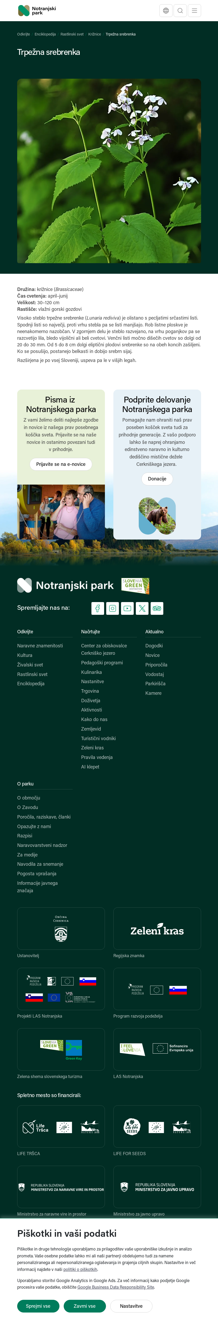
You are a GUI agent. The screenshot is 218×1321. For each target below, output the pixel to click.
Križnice (94, 35)
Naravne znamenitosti (40, 646)
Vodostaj (154, 674)
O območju (28, 798)
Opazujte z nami (34, 826)
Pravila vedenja (97, 757)
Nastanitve (92, 681)
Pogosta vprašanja (37, 874)
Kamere (153, 693)
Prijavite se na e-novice (61, 464)
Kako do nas (94, 719)
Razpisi (24, 836)
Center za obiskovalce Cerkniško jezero (104, 650)
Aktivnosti (91, 710)
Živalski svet (30, 665)
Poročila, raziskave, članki (44, 817)
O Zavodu (27, 807)
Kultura (25, 655)
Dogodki (154, 646)
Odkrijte (23, 35)
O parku (25, 784)
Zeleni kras (92, 748)
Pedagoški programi (102, 663)
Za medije (27, 855)
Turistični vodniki (98, 738)
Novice (152, 655)
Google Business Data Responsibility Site (115, 1287)
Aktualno (154, 632)
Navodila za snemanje (40, 864)
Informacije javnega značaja (37, 887)
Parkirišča (155, 684)
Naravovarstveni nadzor (42, 845)
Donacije (157, 479)
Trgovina (90, 691)
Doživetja (90, 701)
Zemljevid (91, 729)
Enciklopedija (45, 35)
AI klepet (90, 767)
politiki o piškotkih (80, 1270)
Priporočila (156, 665)
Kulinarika (91, 672)
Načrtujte (90, 632)
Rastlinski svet (72, 35)
